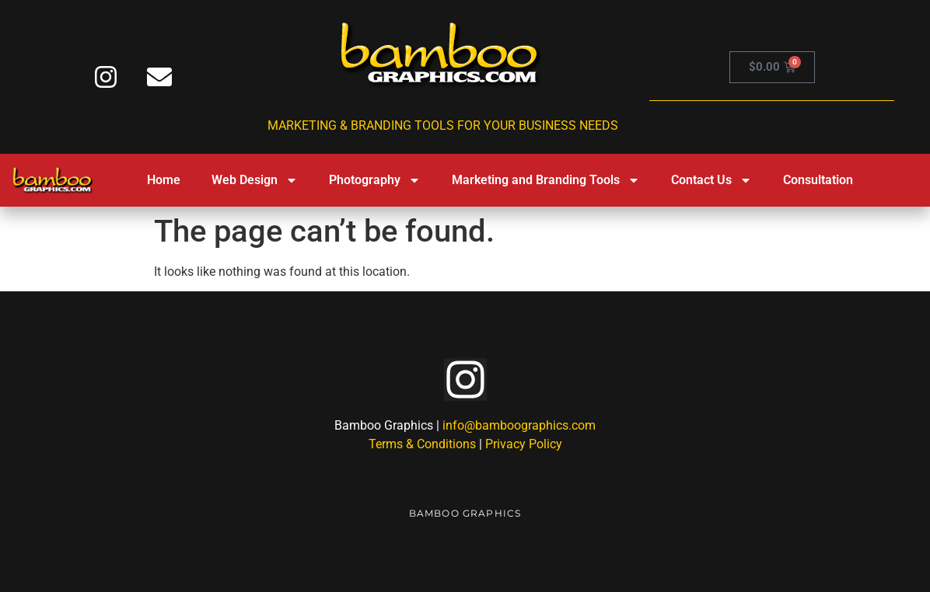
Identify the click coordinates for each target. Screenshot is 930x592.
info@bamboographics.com (519, 425)
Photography (375, 180)
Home (163, 179)
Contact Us (711, 180)
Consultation (818, 179)
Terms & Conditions (422, 444)
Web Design (255, 180)
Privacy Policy (523, 444)
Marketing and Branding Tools (546, 180)
